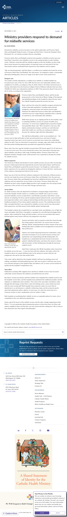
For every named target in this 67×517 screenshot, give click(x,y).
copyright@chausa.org (35, 327)
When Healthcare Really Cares (44, 404)
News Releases (39, 393)
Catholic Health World (8, 23)
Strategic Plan (39, 383)
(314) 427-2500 (10, 391)
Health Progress (40, 401)
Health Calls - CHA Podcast (43, 396)
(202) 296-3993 (10, 380)
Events (37, 414)
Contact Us (38, 386)
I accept (42, 513)
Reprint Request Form (28, 354)
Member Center (40, 412)
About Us (38, 378)
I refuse (58, 513)
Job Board (38, 422)
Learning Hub (39, 417)
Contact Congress (40, 420)
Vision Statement (40, 380)
